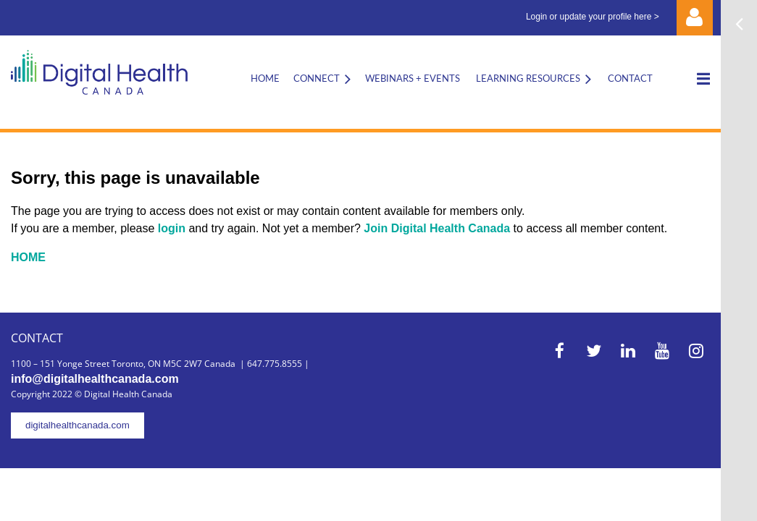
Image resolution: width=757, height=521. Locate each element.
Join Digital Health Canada (437, 228)
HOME (28, 257)
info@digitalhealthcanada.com (95, 379)
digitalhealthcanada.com (77, 425)
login (173, 228)
